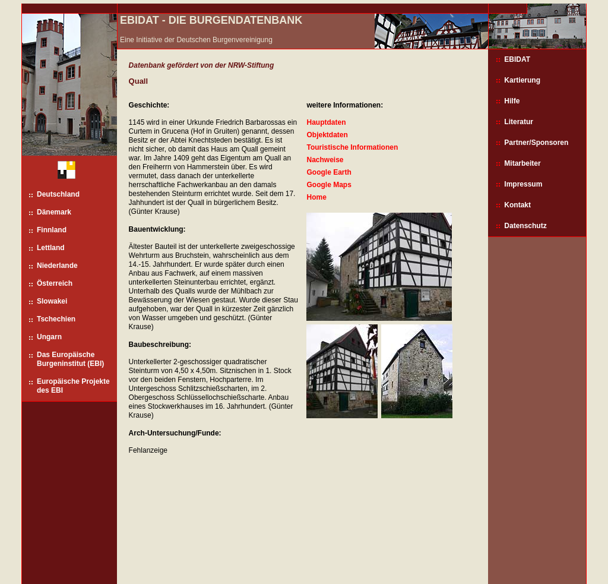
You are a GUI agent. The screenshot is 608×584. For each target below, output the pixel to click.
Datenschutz (525, 226)
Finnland (51, 230)
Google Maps (328, 185)
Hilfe (512, 101)
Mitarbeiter (522, 163)
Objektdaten (326, 135)
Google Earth (328, 172)
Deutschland (58, 194)
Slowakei (52, 301)
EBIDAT (517, 59)
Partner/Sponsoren (536, 142)
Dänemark (54, 212)
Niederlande (57, 265)
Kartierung (522, 80)
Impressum (523, 184)
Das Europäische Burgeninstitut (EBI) (70, 359)
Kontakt (517, 205)
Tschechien (56, 319)
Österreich (54, 283)
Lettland (51, 248)
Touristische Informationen (352, 147)
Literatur (518, 122)
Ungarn (49, 337)
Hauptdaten (326, 122)
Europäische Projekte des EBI (73, 385)
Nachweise (324, 160)
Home (316, 197)
